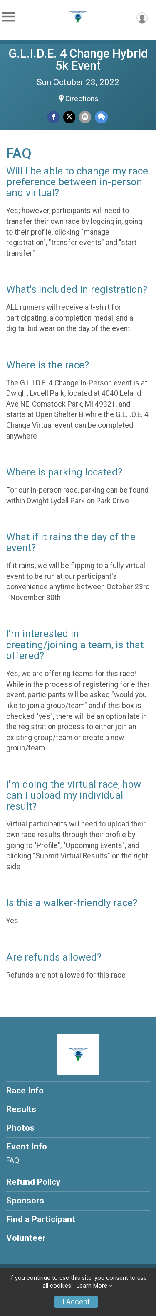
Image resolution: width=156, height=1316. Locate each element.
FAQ (12, 1160)
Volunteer (26, 1238)
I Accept (76, 1302)
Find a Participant (40, 1219)
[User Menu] (142, 18)
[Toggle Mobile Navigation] (8, 16)
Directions (82, 99)
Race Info (25, 1090)
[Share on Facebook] (53, 117)
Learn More (92, 1285)
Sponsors (25, 1201)
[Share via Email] (85, 117)
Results (21, 1109)
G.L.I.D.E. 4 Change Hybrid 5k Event (78, 60)
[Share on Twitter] (69, 117)
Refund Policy (33, 1182)
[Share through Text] (101, 117)
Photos (20, 1128)
